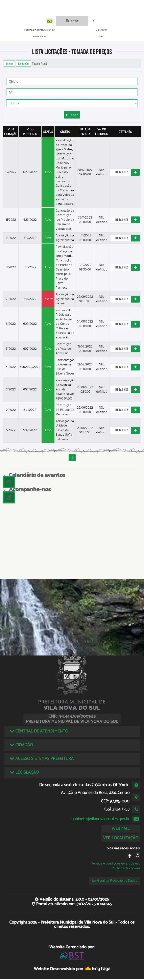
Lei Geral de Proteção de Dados (114, 880)
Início (9, 63)
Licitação (23, 63)
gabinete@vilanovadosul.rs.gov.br (100, 819)
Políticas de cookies (126, 868)
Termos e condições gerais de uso (115, 863)
